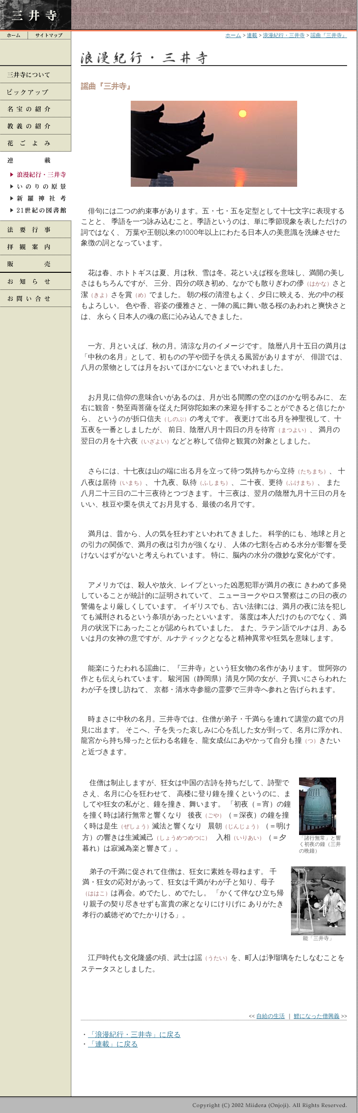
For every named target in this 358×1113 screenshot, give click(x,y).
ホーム (233, 35)
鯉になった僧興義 (316, 1015)
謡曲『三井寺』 (328, 35)
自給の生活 (270, 1015)
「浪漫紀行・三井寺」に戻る (134, 1034)
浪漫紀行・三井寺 (284, 35)
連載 (252, 35)
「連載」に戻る (113, 1043)
